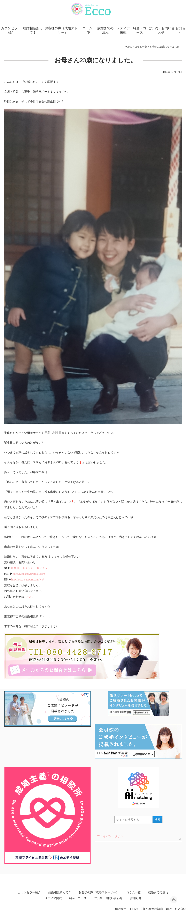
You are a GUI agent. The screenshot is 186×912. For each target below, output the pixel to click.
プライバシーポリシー (111, 836)
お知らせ (135, 898)
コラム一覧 (88, 30)
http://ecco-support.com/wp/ (27, 579)
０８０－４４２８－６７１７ (29, 568)
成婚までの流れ (105, 30)
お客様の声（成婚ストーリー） (63, 30)
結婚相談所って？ (33, 30)
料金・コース (139, 30)
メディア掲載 (123, 30)
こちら (28, 596)
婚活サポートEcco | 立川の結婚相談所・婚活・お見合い (150, 909)
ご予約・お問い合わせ (161, 30)
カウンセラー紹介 (11, 30)
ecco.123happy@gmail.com (29, 573)
